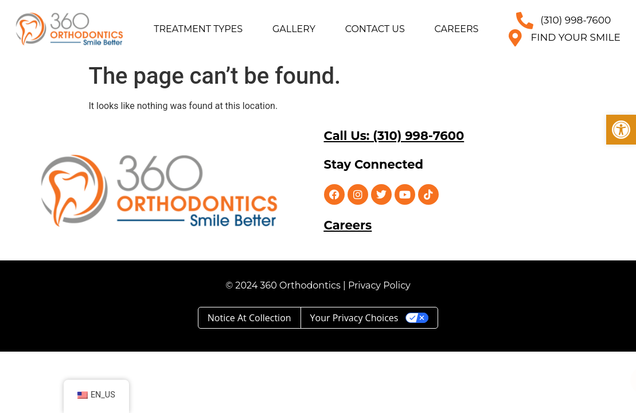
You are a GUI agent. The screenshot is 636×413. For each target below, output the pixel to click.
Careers (457, 29)
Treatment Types (198, 29)
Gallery (293, 29)
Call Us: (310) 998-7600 (394, 135)
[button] (621, 130)
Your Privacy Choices (354, 317)
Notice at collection (249, 317)
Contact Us (375, 29)
